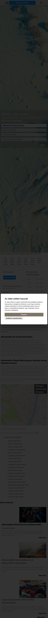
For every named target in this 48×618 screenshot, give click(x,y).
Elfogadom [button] (24, 314)
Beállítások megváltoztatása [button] (14, 318)
